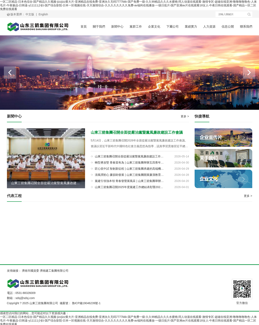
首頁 (84, 26)
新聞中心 (117, 26)
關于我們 (99, 26)
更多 (185, 116)
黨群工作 (136, 26)
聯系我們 (246, 26)
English (43, 14)
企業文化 (154, 26)
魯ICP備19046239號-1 (86, 303)
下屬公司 (172, 26)
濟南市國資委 (30, 270)
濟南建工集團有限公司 (54, 270)
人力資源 (209, 26)
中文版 (30, 14)
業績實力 (191, 26)
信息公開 (228, 26)
